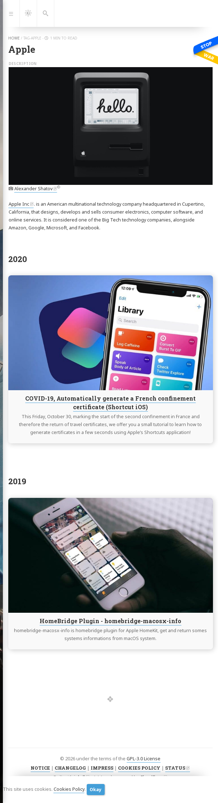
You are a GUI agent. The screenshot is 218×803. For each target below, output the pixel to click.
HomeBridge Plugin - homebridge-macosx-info (110, 621)
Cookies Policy (69, 789)
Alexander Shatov (33, 189)
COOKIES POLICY (139, 768)
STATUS (175, 768)
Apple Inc (19, 204)
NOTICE (40, 768)
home (14, 38)
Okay (95, 789)
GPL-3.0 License (143, 759)
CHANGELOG (70, 768)
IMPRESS (102, 768)
